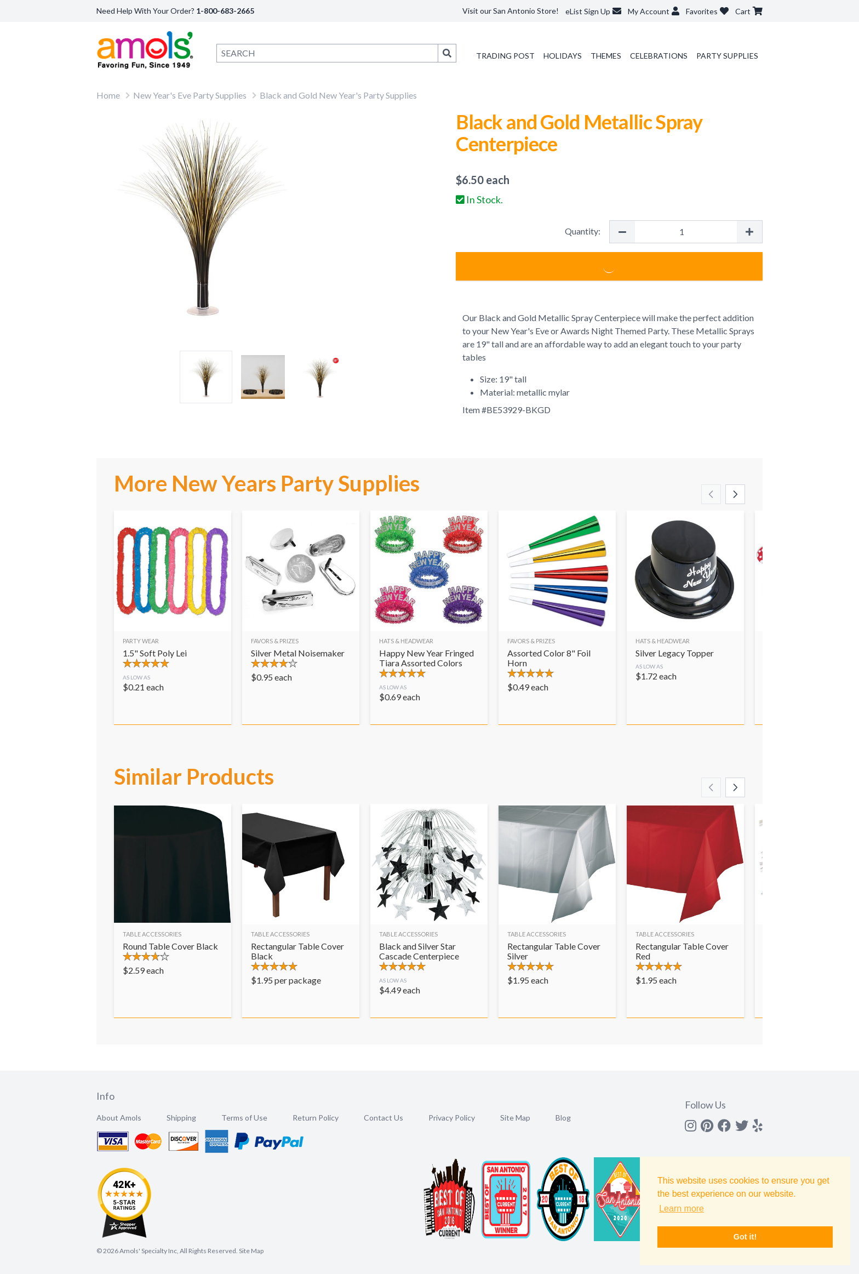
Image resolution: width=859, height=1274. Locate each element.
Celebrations (659, 55)
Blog (563, 1117)
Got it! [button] (745, 1236)
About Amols (118, 1117)
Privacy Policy (451, 1117)
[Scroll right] (735, 494)
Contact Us (383, 1117)
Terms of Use (244, 1117)
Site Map (515, 1117)
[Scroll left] (711, 494)
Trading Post (505, 55)
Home (108, 95)
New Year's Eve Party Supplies (190, 95)
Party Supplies (727, 55)
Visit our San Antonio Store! (510, 10)
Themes (606, 55)
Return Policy (316, 1117)
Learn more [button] (681, 1208)
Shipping (181, 1117)
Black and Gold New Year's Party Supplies (338, 95)
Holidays (562, 55)
